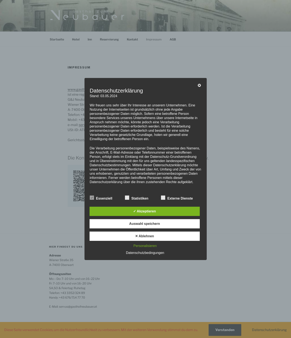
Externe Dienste (177, 197)
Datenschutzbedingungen (145, 253)
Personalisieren (145, 246)
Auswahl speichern (144, 223)
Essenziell (101, 197)
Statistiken (136, 197)
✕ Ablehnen (144, 236)
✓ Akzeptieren (144, 211)
